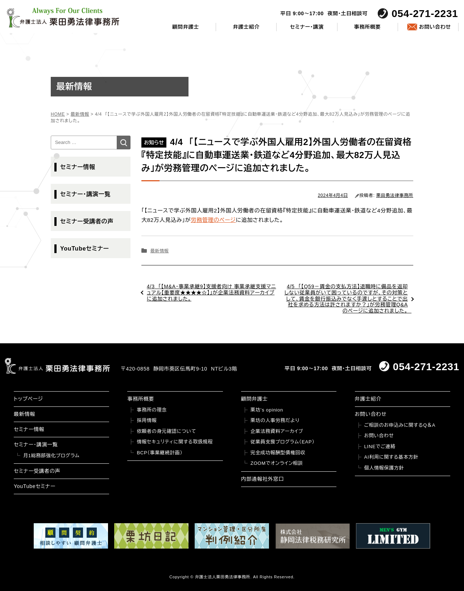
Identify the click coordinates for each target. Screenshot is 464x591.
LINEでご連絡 (379, 446)
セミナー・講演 (307, 27)
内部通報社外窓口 (262, 479)
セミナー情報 (77, 167)
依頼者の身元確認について (166, 431)
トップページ (28, 399)
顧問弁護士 (185, 27)
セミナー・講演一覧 (85, 194)
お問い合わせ (435, 27)
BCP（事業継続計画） (159, 452)
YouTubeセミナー (84, 248)
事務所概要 (367, 27)
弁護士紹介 (246, 27)
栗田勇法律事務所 (394, 195)
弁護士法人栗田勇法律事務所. (223, 577)
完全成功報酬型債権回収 (277, 452)
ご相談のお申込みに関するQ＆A (400, 425)
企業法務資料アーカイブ (276, 431)
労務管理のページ (213, 220)
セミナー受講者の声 (86, 221)
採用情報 (147, 420)
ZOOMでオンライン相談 (276, 463)
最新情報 (159, 250)
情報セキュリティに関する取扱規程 (175, 442)
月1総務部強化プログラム (51, 455)
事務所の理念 (152, 410)
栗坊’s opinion (266, 410)
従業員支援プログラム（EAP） (282, 442)
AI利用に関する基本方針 (391, 457)
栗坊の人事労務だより (274, 420)
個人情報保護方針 (384, 468)
